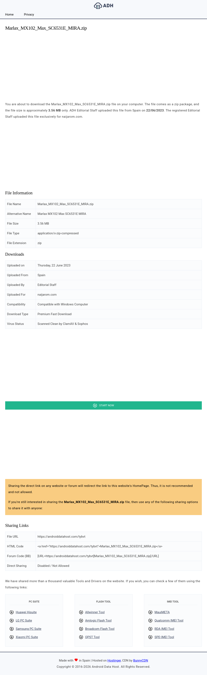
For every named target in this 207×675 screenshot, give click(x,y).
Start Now (106, 405)
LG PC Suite (24, 620)
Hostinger (114, 660)
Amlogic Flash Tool (98, 620)
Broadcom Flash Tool (99, 629)
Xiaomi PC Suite (27, 637)
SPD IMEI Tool (164, 637)
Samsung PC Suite (28, 629)
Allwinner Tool (95, 612)
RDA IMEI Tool (164, 629)
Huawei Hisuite (26, 612)
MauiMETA (162, 612)
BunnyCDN (140, 660)
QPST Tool (92, 637)
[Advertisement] (103, 64)
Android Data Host (103, 5)
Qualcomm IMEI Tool (169, 620)
